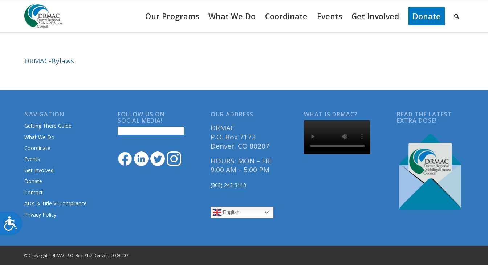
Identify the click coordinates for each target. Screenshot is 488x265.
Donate (33, 181)
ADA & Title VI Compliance (55, 203)
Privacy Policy (40, 214)
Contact (33, 192)
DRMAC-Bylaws (49, 61)
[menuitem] (172, 16)
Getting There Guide (48, 125)
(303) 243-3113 (228, 185)
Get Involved (39, 170)
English (226, 212)
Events (32, 158)
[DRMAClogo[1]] (43, 16)
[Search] (457, 16)
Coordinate (37, 148)
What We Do (39, 137)
